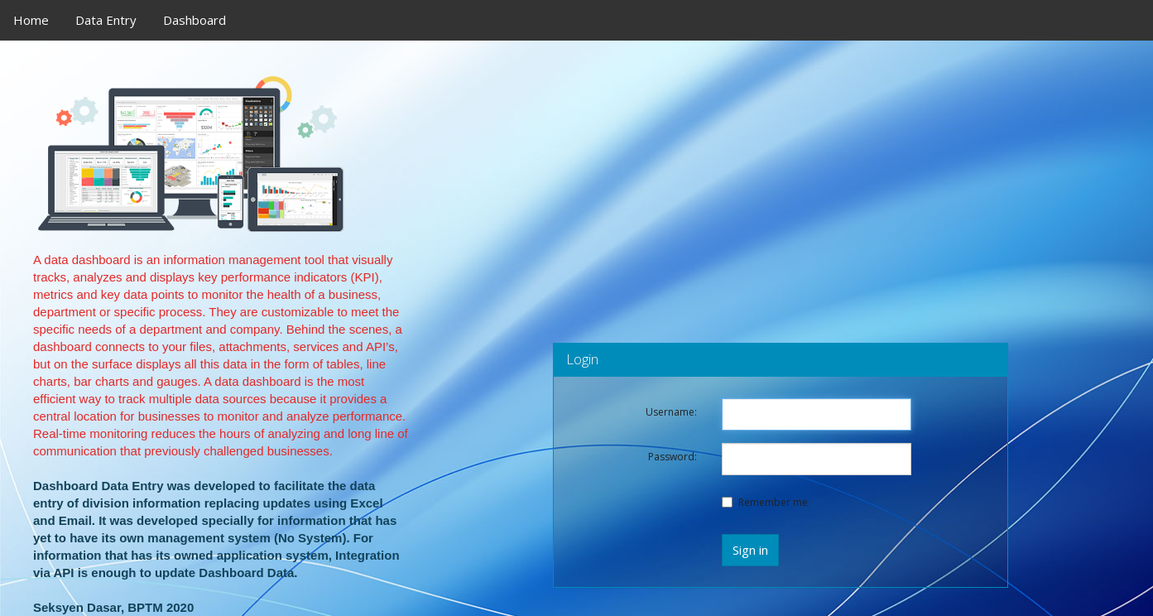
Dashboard (194, 20)
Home (31, 20)
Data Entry (106, 20)
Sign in (750, 549)
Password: (672, 457)
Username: (671, 412)
